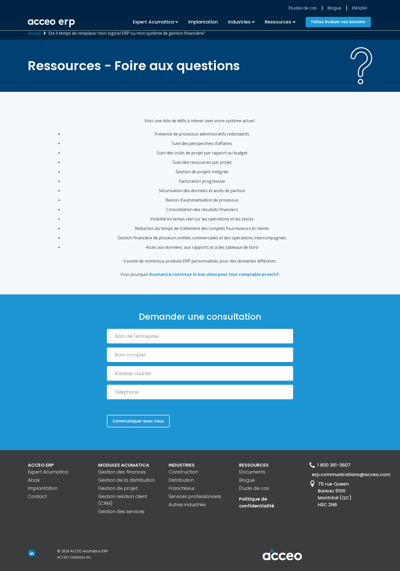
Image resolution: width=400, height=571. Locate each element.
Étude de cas (254, 488)
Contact (37, 496)
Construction (183, 472)
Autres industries (187, 504)
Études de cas (303, 8)
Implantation (203, 22)
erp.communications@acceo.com (342, 474)
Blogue (334, 8)
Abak (34, 480)
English (359, 8)
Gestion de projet (118, 488)
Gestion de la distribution (126, 480)
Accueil (34, 33)
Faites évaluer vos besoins (338, 22)
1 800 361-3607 (330, 465)
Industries (239, 22)
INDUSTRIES (182, 465)
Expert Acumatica (153, 22)
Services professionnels (195, 496)
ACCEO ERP (41, 465)
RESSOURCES (254, 465)
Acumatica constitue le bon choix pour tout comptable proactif (214, 274)
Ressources (278, 22)
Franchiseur (182, 488)
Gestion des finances (122, 472)
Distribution (181, 480)
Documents (252, 472)
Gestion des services (121, 511)
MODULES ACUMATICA (123, 465)
